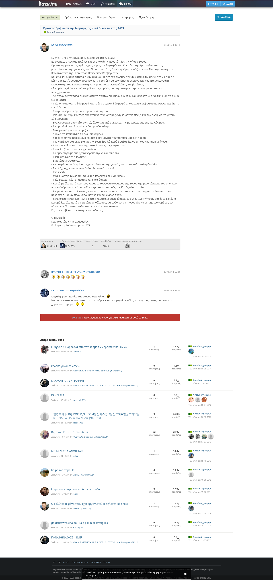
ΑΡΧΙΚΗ (66, 562)
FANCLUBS (96, 562)
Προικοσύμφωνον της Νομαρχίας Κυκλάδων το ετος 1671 (83, 28)
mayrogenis (78, 527)
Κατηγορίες (128, 17)
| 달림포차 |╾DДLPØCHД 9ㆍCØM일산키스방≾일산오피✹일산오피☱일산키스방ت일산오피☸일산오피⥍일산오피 (95, 416)
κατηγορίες (50, 17)
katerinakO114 (79, 400)
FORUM (106, 562)
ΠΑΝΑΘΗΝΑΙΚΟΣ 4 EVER (66, 537)
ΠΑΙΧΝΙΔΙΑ (77, 562)
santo (75, 493)
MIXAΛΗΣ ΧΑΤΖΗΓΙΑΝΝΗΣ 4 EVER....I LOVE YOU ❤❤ (105, 385)
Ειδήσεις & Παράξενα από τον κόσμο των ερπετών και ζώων (89, 347)
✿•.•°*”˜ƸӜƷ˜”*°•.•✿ (67, 290)
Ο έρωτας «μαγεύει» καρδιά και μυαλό (75, 489)
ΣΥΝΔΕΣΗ (228, 3)
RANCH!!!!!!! (58, 395)
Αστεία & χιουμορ (54, 32)
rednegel (77, 351)
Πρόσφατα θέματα (106, 17)
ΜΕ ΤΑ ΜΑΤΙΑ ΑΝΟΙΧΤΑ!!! (67, 451)
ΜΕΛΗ (86, 562)
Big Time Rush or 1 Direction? (69, 432)
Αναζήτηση (146, 17)
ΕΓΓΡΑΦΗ (213, 3)
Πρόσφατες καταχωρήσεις (78, 17)
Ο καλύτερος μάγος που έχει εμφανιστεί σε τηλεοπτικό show (89, 503)
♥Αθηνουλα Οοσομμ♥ (90, 436)
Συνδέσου (77, 317)
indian (76, 455)
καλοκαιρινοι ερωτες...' (65, 366)
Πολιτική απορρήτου (201, 577)
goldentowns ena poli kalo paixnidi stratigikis (79, 523)
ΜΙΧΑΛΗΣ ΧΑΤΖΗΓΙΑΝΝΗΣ (67, 380)
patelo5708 (78, 422)
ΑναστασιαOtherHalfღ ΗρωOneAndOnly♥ (97, 370)
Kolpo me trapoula (62, 470)
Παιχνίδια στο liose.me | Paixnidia (48, 3)
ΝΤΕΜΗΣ (62, 45)
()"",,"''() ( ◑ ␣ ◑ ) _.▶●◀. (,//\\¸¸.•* (75, 271)
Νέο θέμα (224, 16)
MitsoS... (83, 474)
